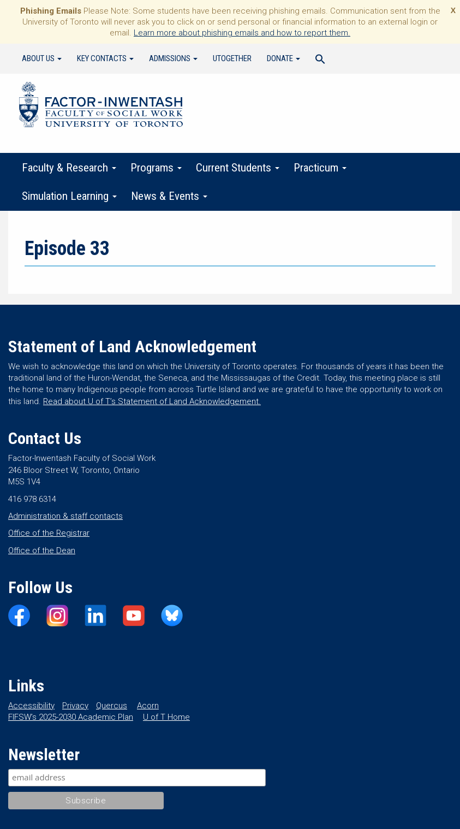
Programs (156, 167)
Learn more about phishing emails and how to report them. (242, 33)
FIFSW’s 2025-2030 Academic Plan (70, 717)
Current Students (237, 167)
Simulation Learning (69, 196)
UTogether (232, 58)
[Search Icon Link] (320, 60)
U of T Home (166, 717)
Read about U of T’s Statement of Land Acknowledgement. (152, 401)
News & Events (169, 196)
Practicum (320, 167)
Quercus (111, 705)
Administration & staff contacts (65, 516)
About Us (42, 58)
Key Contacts (105, 58)
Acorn (148, 705)
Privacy (75, 705)
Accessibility (31, 705)
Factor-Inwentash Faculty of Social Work (101, 106)
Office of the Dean (41, 550)
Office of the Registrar (48, 533)
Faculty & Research (69, 167)
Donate (283, 58)
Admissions (173, 58)
